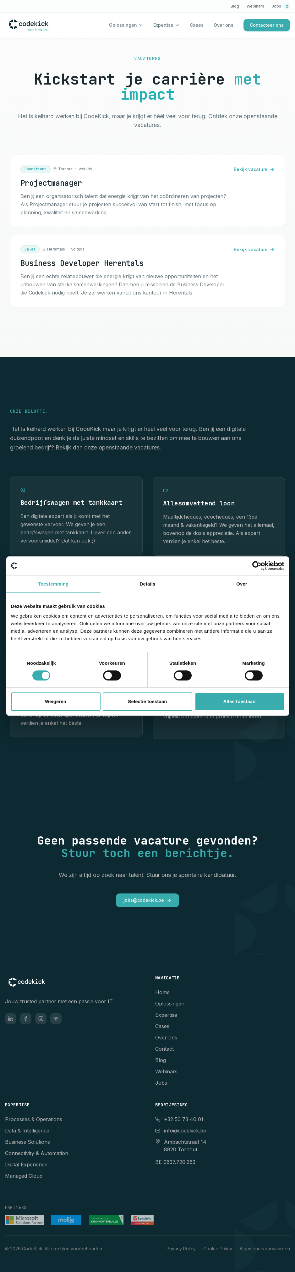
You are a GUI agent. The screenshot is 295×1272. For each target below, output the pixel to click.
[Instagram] (40, 1018)
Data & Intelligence (27, 1130)
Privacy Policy (181, 1248)
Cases (197, 25)
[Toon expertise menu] (177, 25)
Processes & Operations (33, 1119)
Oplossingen (123, 25)
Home (162, 992)
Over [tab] (241, 583)
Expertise (163, 25)
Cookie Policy (217, 1248)
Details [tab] (148, 583)
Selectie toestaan (147, 701)
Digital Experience (26, 1164)
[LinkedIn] (10, 1018)
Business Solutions (27, 1142)
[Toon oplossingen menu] (140, 25)
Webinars (255, 6)
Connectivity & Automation (36, 1153)
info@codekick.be (180, 1130)
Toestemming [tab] (53, 583)
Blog (235, 6)
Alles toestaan (239, 701)
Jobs (281, 6)
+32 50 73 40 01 (179, 1119)
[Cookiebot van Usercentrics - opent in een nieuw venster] (256, 565)
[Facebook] (25, 1018)
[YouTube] (56, 1018)
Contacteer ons (267, 25)
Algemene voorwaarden (265, 1248)
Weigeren (55, 701)
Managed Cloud (23, 1176)
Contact (164, 1049)
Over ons (223, 25)
